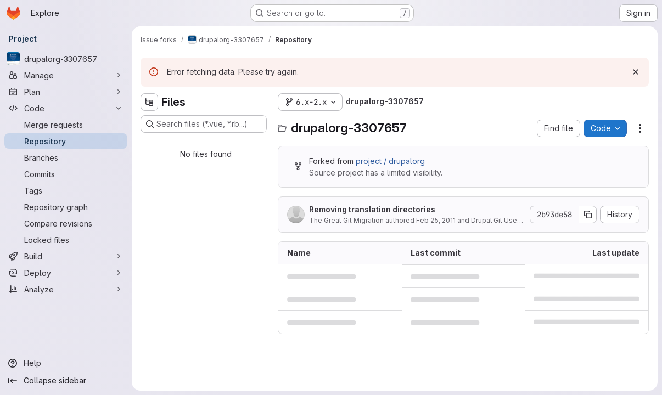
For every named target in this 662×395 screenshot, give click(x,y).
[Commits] (65, 174)
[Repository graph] (65, 207)
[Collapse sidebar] (65, 380)
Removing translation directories (372, 209)
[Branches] (65, 157)
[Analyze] (65, 289)
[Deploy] (65, 272)
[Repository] (65, 141)
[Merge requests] (65, 124)
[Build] (65, 256)
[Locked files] (65, 239)
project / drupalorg (390, 161)
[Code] (65, 108)
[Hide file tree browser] (149, 102)
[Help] (65, 363)
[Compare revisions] (65, 223)
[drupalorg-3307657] (65, 58)
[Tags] (65, 190)
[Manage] (65, 75)
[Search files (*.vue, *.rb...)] (204, 124)
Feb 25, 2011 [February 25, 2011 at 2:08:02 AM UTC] (436, 220)
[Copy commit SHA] (588, 214)
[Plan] (65, 91)
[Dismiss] (635, 71)
